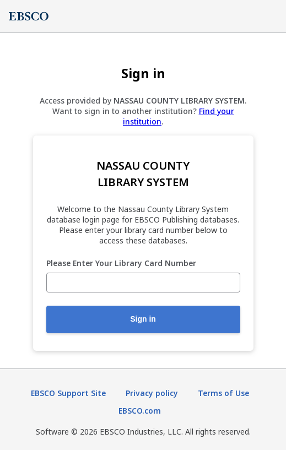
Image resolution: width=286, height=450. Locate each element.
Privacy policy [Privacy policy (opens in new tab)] (152, 393)
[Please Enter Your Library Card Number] (143, 282)
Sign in (143, 319)
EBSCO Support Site (68, 393)
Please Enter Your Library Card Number (121, 263)
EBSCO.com (139, 410)
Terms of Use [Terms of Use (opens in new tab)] (223, 393)
